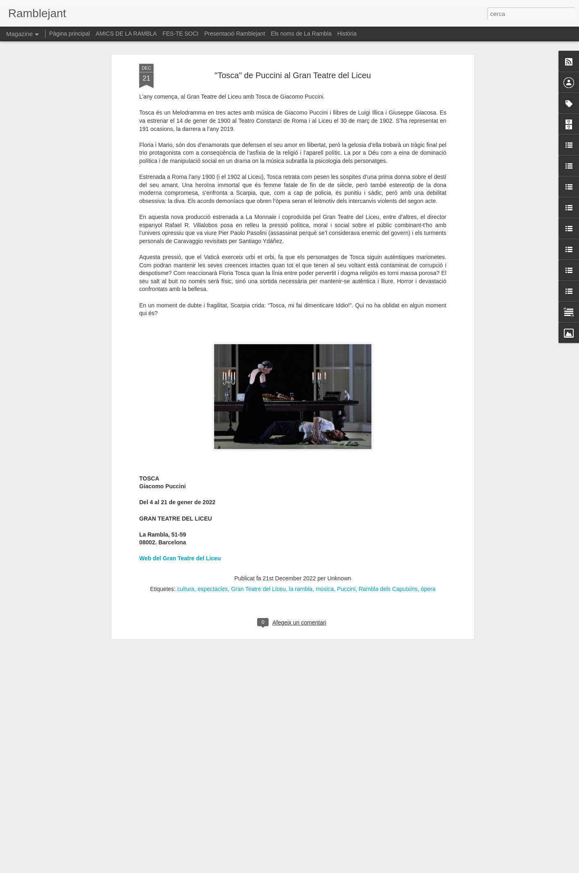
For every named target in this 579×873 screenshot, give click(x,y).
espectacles (212, 524)
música (325, 524)
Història (347, 33)
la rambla (301, 524)
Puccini (346, 524)
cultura (186, 524)
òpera (428, 524)
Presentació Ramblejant (234, 33)
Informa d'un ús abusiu (359, 868)
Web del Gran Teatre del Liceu (180, 493)
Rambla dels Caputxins (388, 524)
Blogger (326, 868)
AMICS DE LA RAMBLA (126, 33)
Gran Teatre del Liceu (258, 524)
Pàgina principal (69, 33)
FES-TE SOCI (181, 33)
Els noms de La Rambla (301, 33)
